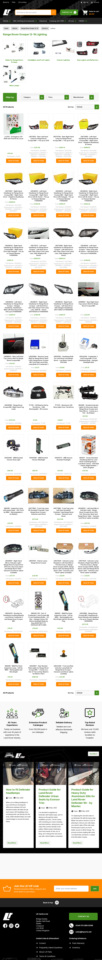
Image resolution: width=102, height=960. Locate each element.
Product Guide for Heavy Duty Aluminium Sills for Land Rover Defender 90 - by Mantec (83, 798)
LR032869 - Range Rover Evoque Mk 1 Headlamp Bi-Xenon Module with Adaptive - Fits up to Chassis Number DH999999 (88, 617)
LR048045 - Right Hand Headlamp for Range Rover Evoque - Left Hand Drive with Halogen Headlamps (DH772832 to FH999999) (63, 306)
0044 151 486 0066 (81, 925)
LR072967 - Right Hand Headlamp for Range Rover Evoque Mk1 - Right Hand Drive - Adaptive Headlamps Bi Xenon (13, 195)
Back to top (51, 903)
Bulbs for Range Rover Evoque (14, 51)
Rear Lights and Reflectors (87, 50)
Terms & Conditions (47, 956)
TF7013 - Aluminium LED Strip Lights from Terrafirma (63, 406)
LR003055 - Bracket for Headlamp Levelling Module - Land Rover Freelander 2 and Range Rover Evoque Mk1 (13, 617)
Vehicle (14, 28)
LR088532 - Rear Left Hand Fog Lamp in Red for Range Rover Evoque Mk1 (13, 358)
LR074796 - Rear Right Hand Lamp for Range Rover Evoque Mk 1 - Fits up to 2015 (63, 138)
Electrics (45, 28)
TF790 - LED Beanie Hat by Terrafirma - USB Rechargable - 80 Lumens (38, 407)
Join (94, 889)
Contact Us (83, 916)
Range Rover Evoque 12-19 (29, 28)
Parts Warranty (78, 943)
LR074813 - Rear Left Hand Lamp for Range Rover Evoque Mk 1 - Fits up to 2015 (38, 138)
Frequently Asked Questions (50, 948)
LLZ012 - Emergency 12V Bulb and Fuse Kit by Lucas (13, 138)
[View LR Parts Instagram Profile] (11, 926)
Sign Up (84, 2)
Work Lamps (14, 76)
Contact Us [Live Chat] (69, 12)
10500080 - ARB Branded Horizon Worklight (38, 459)
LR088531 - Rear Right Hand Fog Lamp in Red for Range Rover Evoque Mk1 (88, 304)
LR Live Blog (22, 2)
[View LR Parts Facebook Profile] (5, 926)
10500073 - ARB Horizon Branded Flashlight (63, 459)
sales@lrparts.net (80, 932)
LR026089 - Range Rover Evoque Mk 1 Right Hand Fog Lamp (13, 407)
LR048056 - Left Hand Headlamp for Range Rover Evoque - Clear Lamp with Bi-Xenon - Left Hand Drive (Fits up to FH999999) (88, 249)
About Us (6, 2)
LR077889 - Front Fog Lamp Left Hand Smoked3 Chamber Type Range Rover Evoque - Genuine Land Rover (63, 512)
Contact (42, 943)
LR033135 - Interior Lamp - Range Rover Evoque (38, 562)
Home (6, 28)
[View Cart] (90, 12)
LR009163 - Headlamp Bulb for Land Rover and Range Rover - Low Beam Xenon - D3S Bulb (63, 359)
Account (95, 2)
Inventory (76, 948)
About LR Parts (45, 952)
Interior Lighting (63, 50)
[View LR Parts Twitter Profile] (17, 926)
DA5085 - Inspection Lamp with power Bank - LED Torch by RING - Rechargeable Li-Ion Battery (13, 511)
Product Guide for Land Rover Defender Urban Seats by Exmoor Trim (50, 796)
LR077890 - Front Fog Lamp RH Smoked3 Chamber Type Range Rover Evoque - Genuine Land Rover (38, 511)
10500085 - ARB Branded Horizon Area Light (13, 459)
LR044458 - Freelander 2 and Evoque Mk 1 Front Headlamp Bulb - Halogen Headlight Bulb (88, 359)
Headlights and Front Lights (38, 50)
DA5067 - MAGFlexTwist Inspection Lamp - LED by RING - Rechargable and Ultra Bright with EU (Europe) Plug (63, 617)
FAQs (13, 2)
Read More (12, 843)
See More (93, 754)
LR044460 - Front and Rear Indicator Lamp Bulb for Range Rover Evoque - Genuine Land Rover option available (63, 670)
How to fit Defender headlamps (18, 791)
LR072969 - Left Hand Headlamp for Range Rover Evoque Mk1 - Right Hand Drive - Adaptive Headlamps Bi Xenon (88, 140)
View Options (13, 161)
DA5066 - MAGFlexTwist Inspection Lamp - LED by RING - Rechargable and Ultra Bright (13, 669)
